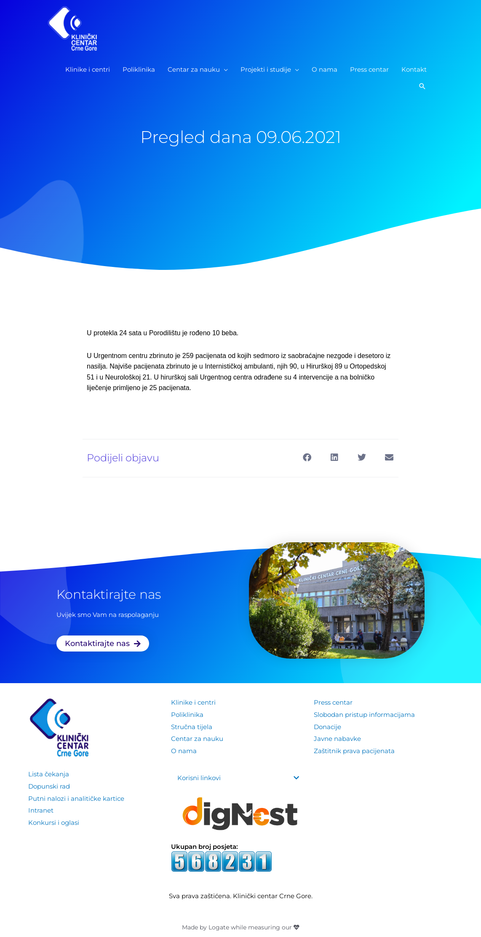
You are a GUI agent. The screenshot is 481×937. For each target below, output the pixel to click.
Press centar (333, 702)
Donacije (327, 726)
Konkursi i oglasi (53, 821)
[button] (422, 88)
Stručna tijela (191, 726)
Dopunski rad (49, 786)
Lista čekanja (48, 774)
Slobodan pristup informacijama (364, 714)
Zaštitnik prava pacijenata (354, 750)
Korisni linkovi (199, 778)
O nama (184, 750)
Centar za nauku (197, 738)
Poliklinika (187, 714)
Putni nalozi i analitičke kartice (76, 798)
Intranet (40, 809)
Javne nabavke (337, 738)
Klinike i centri (193, 702)
